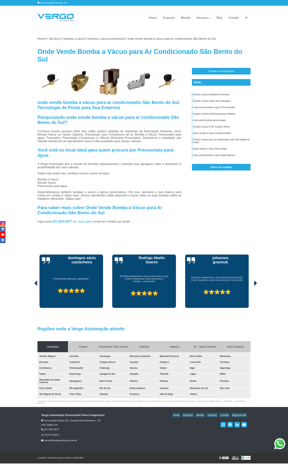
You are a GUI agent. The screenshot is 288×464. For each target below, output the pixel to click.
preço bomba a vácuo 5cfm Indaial (210, 154)
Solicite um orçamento (221, 71)
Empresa (169, 17)
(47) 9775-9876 (50, 435)
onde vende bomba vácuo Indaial (209, 123)
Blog (219, 17)
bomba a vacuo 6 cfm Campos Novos (211, 130)
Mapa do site (240, 415)
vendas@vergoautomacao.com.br (59, 441)
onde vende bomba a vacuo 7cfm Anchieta (214, 109)
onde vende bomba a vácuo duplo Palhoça (214, 161)
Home (153, 17)
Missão (185, 17)
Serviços (202, 17)
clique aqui (84, 221)
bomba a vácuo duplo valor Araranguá (212, 102)
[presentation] (30, 298)
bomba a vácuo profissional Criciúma (211, 95)
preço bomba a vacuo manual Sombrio (212, 137)
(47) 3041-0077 (62, 221)
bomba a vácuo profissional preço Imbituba (214, 116)
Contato (233, 17)
